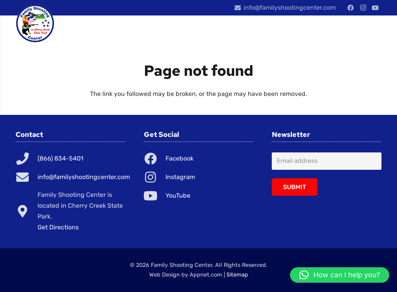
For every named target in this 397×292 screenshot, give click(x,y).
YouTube (178, 195)
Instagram (180, 177)
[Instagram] (363, 8)
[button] (339, 275)
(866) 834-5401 (60, 158)
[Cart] (372, 30)
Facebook (179, 158)
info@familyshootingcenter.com (84, 177)
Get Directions (58, 227)
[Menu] (342, 31)
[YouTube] (375, 8)
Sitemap (237, 275)
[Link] (35, 23)
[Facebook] (350, 8)
